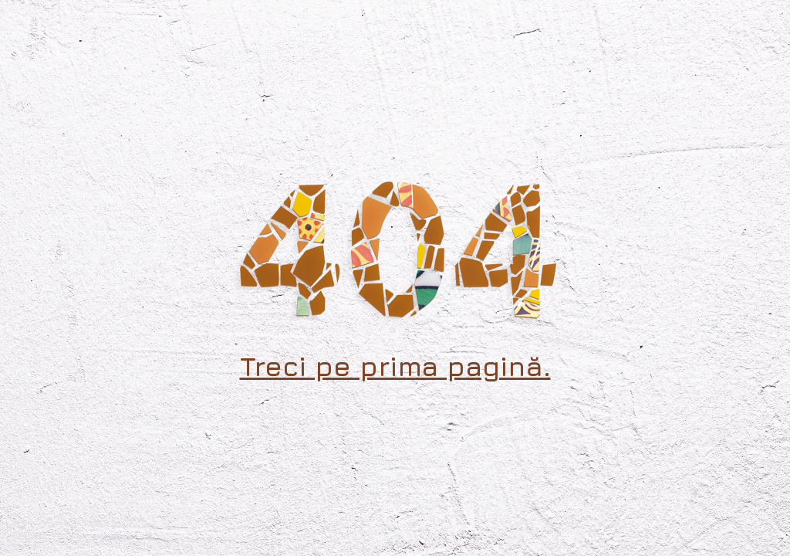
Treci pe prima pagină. (395, 366)
